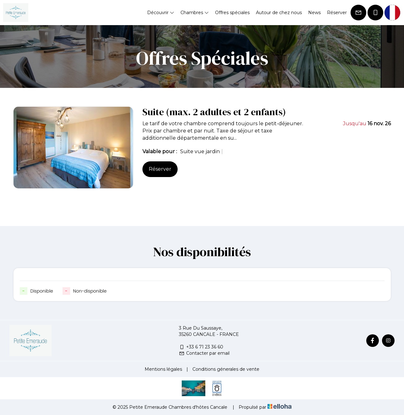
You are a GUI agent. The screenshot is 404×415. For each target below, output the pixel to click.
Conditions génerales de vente (225, 369)
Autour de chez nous (279, 12)
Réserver (337, 12)
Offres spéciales (232, 12)
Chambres (194, 12)
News (314, 12)
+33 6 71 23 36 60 (201, 347)
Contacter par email (204, 353)
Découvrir (160, 12)
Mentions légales (163, 369)
